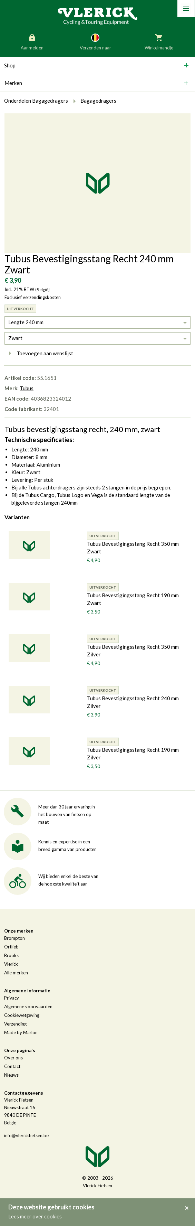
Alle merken (16, 972)
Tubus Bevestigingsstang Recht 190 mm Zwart (133, 599)
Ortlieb (11, 946)
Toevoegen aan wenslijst (38, 353)
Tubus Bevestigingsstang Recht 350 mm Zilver (133, 650)
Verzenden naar (95, 41)
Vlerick (11, 964)
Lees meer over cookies (35, 1216)
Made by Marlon (21, 1032)
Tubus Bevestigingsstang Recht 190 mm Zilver (133, 753)
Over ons (13, 1057)
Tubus (26, 388)
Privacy (11, 998)
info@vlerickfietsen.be (26, 1135)
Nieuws (11, 1075)
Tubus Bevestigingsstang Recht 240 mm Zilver (133, 702)
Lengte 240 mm (25, 322)
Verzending (15, 1024)
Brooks (11, 955)
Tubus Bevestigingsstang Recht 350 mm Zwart (133, 547)
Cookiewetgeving (21, 1015)
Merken (13, 83)
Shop (10, 65)
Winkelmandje (159, 41)
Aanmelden (32, 41)
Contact (12, 1066)
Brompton (14, 938)
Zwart (15, 338)
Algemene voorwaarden (28, 1006)
